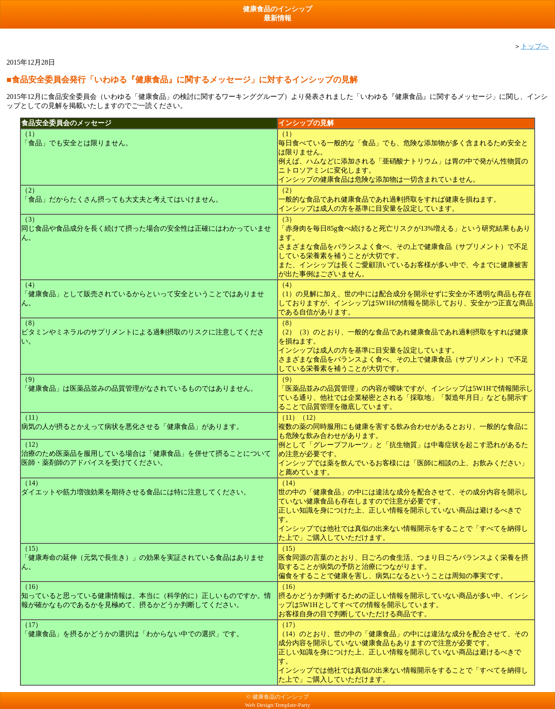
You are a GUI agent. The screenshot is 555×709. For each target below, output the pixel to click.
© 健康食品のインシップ (277, 696)
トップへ (534, 46)
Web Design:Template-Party (277, 705)
